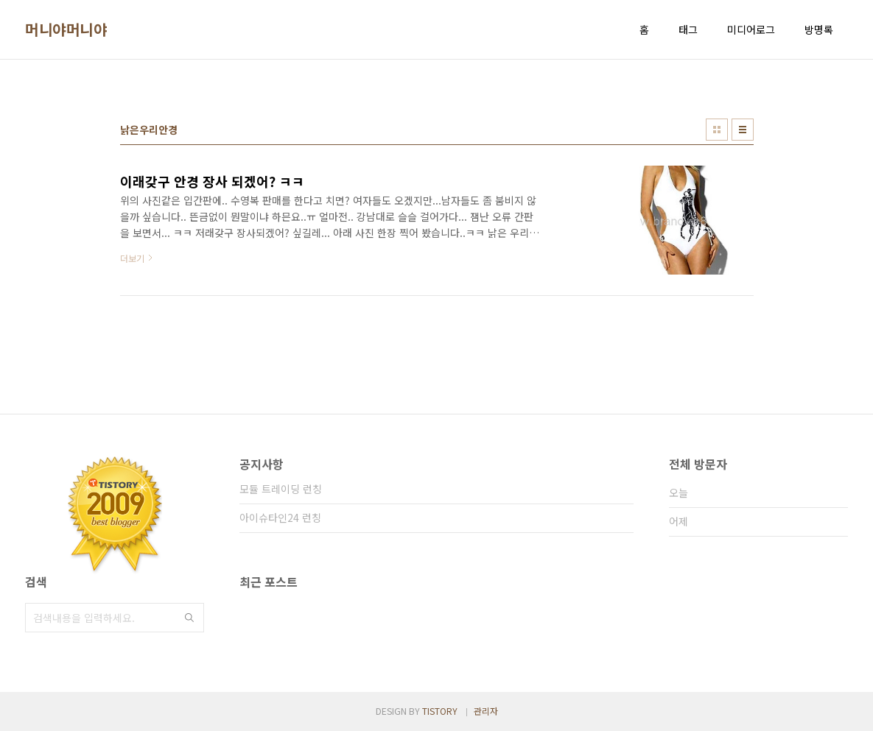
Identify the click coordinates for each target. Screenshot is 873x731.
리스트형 (743, 130)
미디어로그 (751, 29)
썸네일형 (717, 130)
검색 (189, 618)
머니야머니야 (66, 29)
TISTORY (439, 710)
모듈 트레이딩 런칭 (280, 488)
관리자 (486, 710)
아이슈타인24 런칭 (280, 517)
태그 (688, 29)
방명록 (818, 29)
